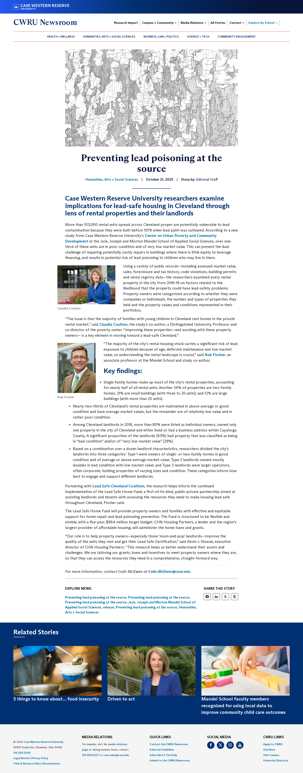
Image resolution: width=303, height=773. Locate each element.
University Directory (275, 760)
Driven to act (121, 699)
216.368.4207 (90, 755)
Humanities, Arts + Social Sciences (109, 36)
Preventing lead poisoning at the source (95, 597)
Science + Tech (198, 36)
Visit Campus (271, 755)
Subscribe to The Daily (163, 755)
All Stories (217, 23)
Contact (237, 23)
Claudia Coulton (113, 324)
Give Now (269, 749)
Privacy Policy (39, 758)
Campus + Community (159, 23)
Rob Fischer (215, 354)
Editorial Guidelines (162, 749)
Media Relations (193, 23)
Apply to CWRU (273, 744)
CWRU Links (273, 737)
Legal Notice (21, 758)
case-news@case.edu (116, 755)
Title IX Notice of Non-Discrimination (36, 763)
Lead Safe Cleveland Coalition (118, 486)
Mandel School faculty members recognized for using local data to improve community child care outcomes (243, 705)
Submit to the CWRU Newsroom (170, 760)
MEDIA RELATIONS (97, 737)
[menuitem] (61, 36)
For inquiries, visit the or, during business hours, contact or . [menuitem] (105, 749)
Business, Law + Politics (161, 36)
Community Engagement (237, 36)
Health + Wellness (61, 36)
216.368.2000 (22, 752)
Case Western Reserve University (43, 742)
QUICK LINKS (160, 737)
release (108, 607)
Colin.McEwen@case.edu (169, 571)
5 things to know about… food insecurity (56, 699)
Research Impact (126, 23)
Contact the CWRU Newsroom (169, 744)
